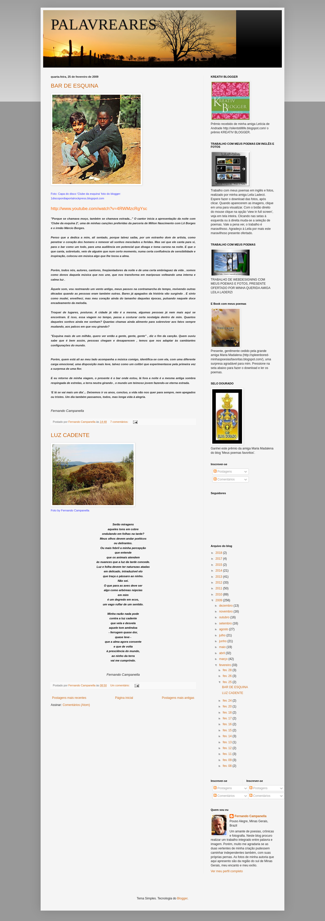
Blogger (182, 898)
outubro (224, 617)
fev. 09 (227, 760)
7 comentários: (119, 421)
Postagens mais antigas (178, 698)
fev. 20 (227, 706)
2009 (219, 600)
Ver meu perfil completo (227, 871)
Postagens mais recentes (69, 698)
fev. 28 (227, 670)
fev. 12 (227, 748)
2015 (219, 565)
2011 (219, 588)
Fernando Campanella (250, 816)
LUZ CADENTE (70, 435)
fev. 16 (227, 724)
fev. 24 (227, 700)
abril (222, 653)
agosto (224, 629)
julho (222, 635)
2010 (219, 594)
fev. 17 (227, 718)
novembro (226, 611)
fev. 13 (227, 742)
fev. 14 (227, 736)
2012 (219, 582)
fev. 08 (227, 766)
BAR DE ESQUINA (74, 86)
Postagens (223, 471)
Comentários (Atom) (76, 705)
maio (222, 647)
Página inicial (124, 698)
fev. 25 (227, 682)
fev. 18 (227, 712)
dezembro (226, 605)
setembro (226, 623)
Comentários (224, 479)
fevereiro (225, 665)
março (224, 659)
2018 (219, 553)
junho (223, 641)
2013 (219, 576)
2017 (219, 558)
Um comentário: (120, 685)
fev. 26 (227, 676)
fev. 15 (227, 730)
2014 (219, 570)
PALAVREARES (104, 24)
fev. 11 (227, 754)
